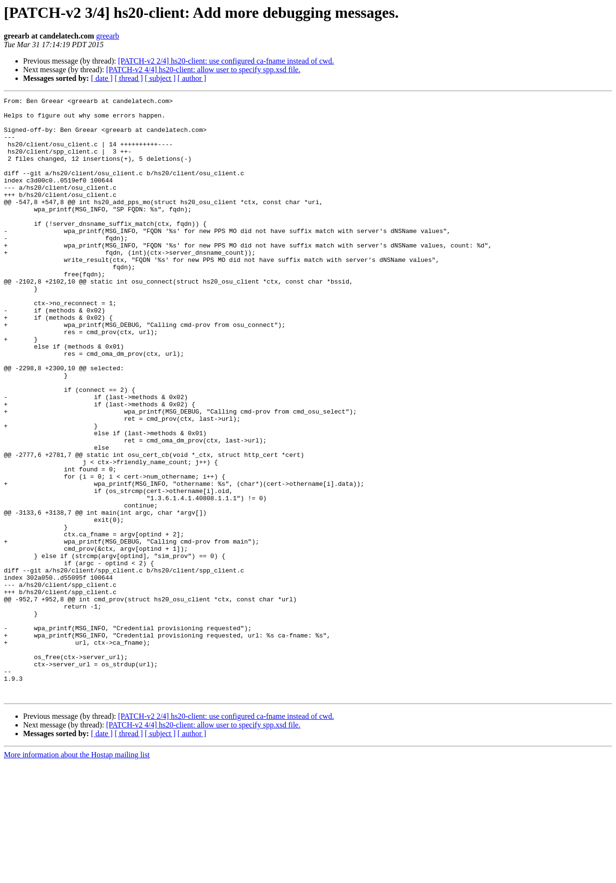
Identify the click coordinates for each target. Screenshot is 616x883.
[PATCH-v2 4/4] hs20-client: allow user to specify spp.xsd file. (203, 69)
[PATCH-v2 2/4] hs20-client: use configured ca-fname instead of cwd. (226, 61)
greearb (107, 36)
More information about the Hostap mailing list (77, 874)
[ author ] (192, 78)
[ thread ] (129, 78)
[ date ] (102, 78)
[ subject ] (160, 78)
